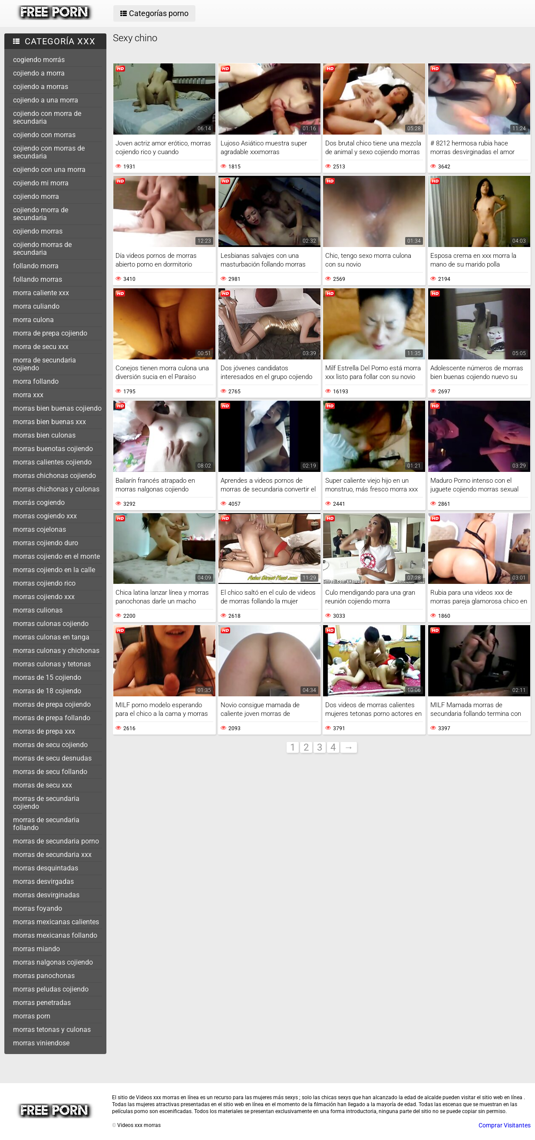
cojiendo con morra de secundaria (47, 117)
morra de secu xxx (41, 347)
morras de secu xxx (42, 785)
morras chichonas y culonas (56, 489)
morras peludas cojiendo (51, 989)
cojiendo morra (36, 196)
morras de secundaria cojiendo (46, 802)
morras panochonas (44, 976)
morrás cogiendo (39, 502)
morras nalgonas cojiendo (53, 962)
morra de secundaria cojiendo (44, 364)
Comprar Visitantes (505, 1125)
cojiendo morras (38, 231)
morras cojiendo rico (44, 583)
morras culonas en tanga (51, 637)
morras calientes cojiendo (52, 462)
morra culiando (36, 306)
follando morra (36, 266)
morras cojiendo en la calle (54, 570)
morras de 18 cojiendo (47, 691)
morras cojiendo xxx (44, 597)
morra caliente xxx (41, 293)
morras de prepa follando (51, 718)
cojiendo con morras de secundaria (49, 152)
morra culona (33, 320)
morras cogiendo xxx (45, 516)
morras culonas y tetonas (52, 664)
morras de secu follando (50, 772)
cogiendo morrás (39, 60)
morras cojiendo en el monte (56, 556)
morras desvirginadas (46, 895)
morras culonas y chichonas (56, 650)
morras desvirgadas (43, 881)
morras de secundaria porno (56, 841)
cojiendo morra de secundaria (40, 214)
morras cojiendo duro (45, 543)
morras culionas (38, 610)
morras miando (36, 949)
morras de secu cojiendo (50, 745)
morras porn (31, 1016)
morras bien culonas (44, 435)
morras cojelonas (39, 529)
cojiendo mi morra (41, 183)
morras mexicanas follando (55, 935)
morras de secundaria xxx (52, 854)
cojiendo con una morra (49, 169)
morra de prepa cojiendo (50, 333)
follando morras (37, 279)
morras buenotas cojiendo (53, 449)
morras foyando (37, 908)
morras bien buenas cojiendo (57, 408)
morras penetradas (42, 1002)
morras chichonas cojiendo (54, 475)
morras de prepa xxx (44, 731)
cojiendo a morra (39, 73)
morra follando (36, 381)
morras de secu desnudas (52, 758)
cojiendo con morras (44, 135)
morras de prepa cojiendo (52, 704)
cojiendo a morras (40, 86)
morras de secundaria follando (46, 824)
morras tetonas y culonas (52, 1029)
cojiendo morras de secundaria (42, 249)
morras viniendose (41, 1043)
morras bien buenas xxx (49, 422)
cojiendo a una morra (45, 100)
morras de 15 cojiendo (47, 677)
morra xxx (28, 395)
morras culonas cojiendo (51, 623)
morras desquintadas (45, 868)
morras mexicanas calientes (56, 922)
